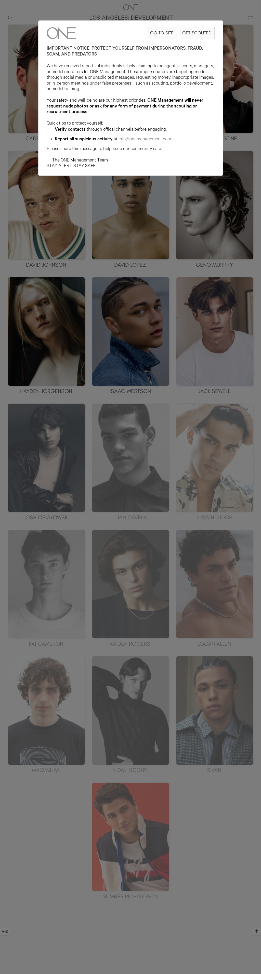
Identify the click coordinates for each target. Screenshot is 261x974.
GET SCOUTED (196, 32)
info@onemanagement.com (145, 139)
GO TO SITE (162, 32)
